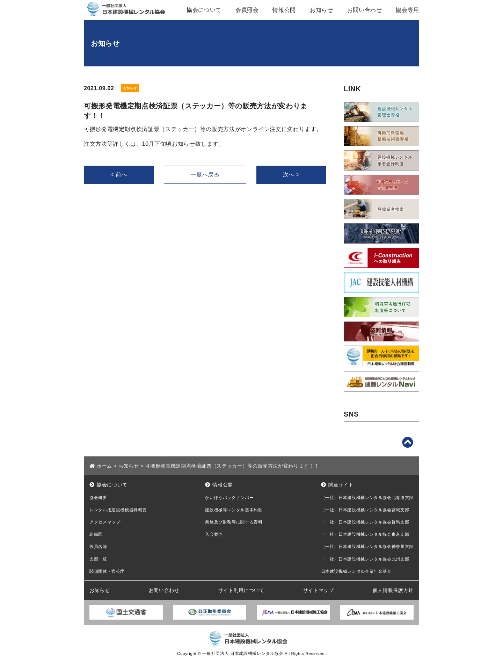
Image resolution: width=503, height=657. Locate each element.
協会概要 (98, 497)
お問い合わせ (364, 10)
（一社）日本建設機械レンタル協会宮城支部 (365, 509)
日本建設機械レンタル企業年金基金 (356, 571)
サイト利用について (241, 590)
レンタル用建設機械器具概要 (118, 509)
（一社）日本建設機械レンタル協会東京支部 (365, 534)
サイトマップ (318, 590)
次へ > (291, 175)
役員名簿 (98, 546)
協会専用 (407, 10)
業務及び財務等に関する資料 (233, 522)
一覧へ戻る (204, 175)
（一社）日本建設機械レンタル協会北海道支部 (367, 497)
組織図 (96, 534)
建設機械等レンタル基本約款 (233, 509)
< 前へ (118, 175)
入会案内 (214, 534)
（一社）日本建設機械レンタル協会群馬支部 (365, 522)
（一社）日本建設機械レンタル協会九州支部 (365, 559)
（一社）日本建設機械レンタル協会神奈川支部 (367, 546)
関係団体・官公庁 (107, 571)
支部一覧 (98, 559)
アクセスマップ (104, 522)
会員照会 (247, 10)
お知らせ (321, 10)
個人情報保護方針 (393, 590)
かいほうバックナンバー (229, 497)
